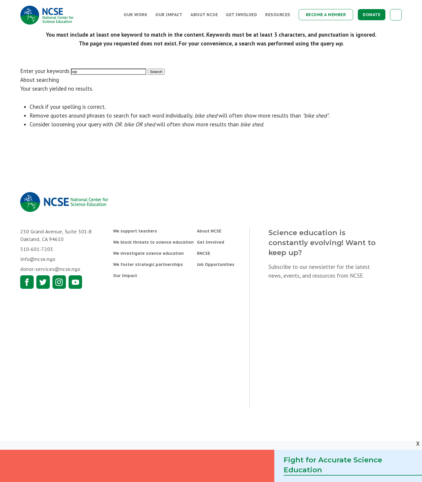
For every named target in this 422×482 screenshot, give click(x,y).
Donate (371, 14)
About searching (39, 79)
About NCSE (204, 14)
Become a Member (326, 14)
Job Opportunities (215, 264)
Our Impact (168, 14)
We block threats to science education (153, 242)
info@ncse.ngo (37, 259)
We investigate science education (148, 253)
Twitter (43, 282)
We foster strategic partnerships (148, 264)
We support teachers (135, 231)
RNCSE (203, 253)
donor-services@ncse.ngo (50, 269)
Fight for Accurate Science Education (333, 465)
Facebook (27, 282)
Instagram (59, 282)
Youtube (75, 282)
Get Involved (241, 14)
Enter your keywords (44, 70)
